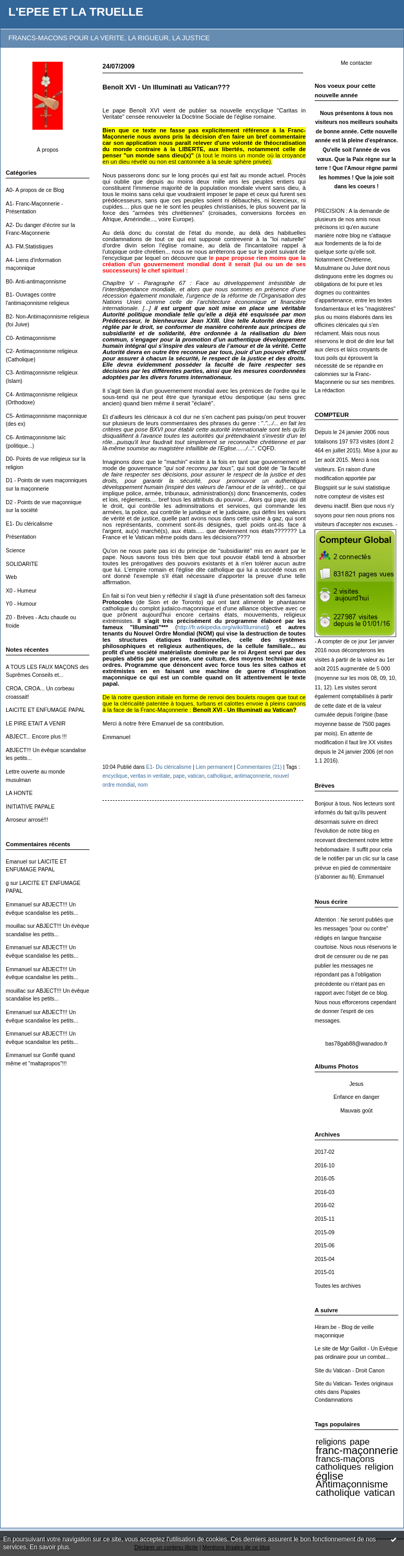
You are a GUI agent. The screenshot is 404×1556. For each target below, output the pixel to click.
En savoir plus (49, 1547)
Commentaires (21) (259, 767)
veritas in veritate (150, 776)
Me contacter (356, 63)
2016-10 (324, 1165)
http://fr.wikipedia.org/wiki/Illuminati (222, 627)
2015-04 (324, 1259)
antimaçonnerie (252, 776)
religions (331, 1441)
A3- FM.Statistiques (29, 246)
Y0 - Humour (21, 604)
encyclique (115, 776)
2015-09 (324, 1232)
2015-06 (324, 1245)
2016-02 (324, 1205)
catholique (338, 1492)
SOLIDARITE (22, 564)
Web (11, 577)
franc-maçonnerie (357, 1450)
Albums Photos (337, 1066)
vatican (379, 1492)
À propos (48, 150)
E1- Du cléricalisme (29, 524)
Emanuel (16, 862)
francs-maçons (345, 1458)
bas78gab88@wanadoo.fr (356, 1044)
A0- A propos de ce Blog (35, 190)
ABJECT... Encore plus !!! (36, 737)
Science (15, 550)
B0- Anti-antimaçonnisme (36, 282)
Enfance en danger (356, 1097)
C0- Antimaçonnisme (31, 338)
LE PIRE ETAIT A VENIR (36, 723)
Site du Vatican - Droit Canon (350, 1370)
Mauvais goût (356, 1111)
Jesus (356, 1084)
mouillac (16, 926)
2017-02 (324, 1152)
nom (142, 785)
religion (379, 1466)
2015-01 (324, 1272)
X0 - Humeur (21, 591)
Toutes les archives (338, 1286)
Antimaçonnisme (352, 1484)
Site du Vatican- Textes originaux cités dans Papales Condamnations (354, 1392)
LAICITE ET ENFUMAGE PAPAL (45, 710)
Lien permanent (214, 767)
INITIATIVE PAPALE (30, 807)
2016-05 (324, 1179)
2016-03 (324, 1192)
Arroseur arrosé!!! (27, 820)
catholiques (338, 1466)
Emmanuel (19, 904)
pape (360, 1441)
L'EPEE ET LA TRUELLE (75, 11)
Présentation (21, 537)
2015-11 (324, 1219)
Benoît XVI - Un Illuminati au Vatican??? (166, 87)
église (329, 1476)
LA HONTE (19, 793)
